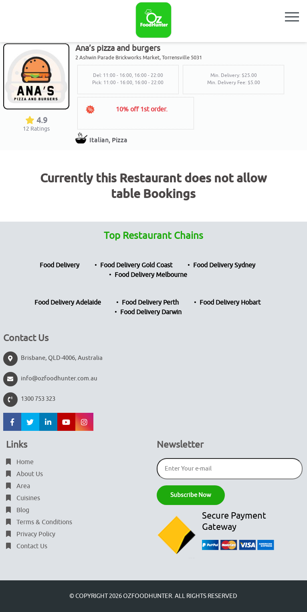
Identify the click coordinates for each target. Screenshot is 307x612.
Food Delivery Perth (150, 303)
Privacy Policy (30, 534)
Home (20, 462)
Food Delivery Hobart (230, 303)
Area (18, 486)
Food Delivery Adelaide (67, 303)
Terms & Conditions (39, 522)
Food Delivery (59, 265)
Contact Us (26, 546)
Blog (17, 510)
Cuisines (23, 498)
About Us (24, 474)
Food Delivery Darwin (151, 312)
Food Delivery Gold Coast (136, 265)
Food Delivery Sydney (224, 265)
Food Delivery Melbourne (151, 275)
